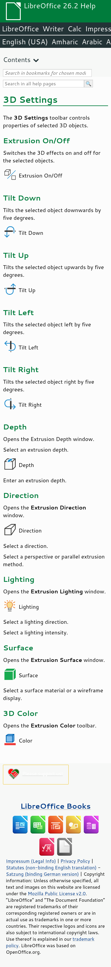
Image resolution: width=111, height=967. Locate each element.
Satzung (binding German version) (42, 874)
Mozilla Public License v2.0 (57, 893)
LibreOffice (20, 29)
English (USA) (25, 42)
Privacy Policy (75, 861)
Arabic (92, 42)
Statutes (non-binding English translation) (51, 867)
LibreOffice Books (55, 806)
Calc (74, 29)
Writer (53, 29)
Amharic (65, 42)
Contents (16, 59)
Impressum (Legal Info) (31, 861)
